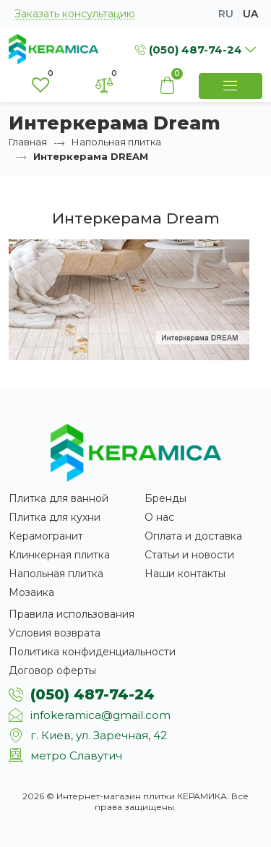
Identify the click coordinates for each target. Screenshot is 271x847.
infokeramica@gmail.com (100, 715)
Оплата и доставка (193, 535)
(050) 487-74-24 (92, 694)
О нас (159, 517)
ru (225, 13)
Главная (28, 142)
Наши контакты (185, 573)
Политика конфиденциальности (92, 651)
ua (250, 13)
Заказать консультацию (74, 14)
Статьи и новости (189, 554)
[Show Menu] (230, 86)
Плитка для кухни (54, 517)
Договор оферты (52, 670)
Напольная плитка (116, 142)
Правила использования (71, 614)
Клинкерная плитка (59, 554)
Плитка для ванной (58, 498)
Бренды (165, 498)
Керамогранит (46, 535)
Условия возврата (54, 632)
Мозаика (31, 592)
